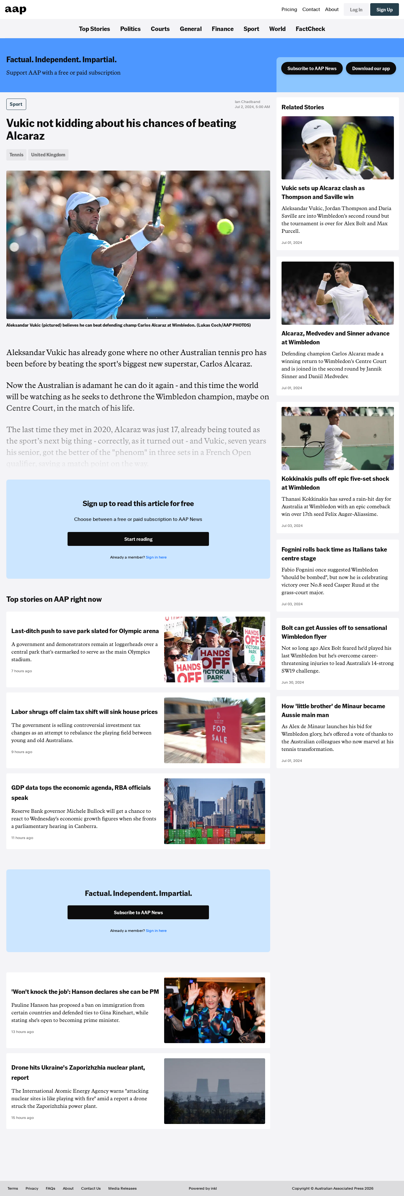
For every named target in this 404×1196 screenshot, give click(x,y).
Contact (311, 9)
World (277, 28)
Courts (160, 28)
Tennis (16, 154)
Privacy (32, 1188)
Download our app (371, 68)
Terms (13, 1188)
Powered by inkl (203, 1188)
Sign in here (156, 557)
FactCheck (310, 28)
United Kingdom (48, 154)
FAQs (50, 1188)
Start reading (138, 539)
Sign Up (385, 9)
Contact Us (91, 1188)
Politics (130, 28)
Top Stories (94, 28)
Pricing (289, 9)
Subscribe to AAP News (312, 68)
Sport (251, 28)
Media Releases (122, 1188)
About (332, 9)
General (191, 28)
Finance (223, 28)
